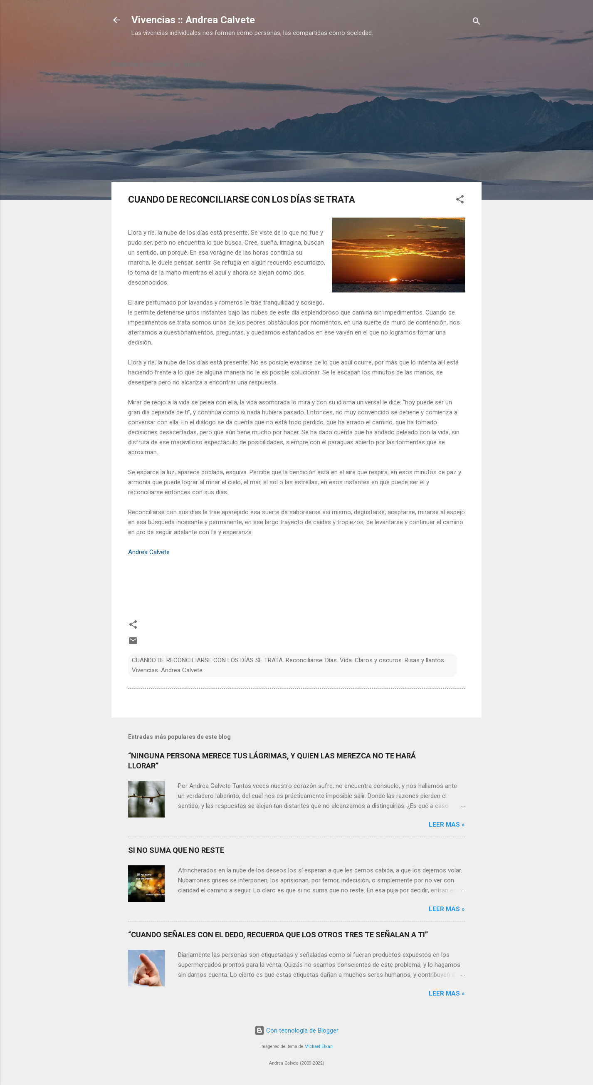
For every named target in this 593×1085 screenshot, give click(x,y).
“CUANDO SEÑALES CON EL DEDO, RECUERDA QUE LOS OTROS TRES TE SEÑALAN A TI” (278, 934)
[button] (460, 200)
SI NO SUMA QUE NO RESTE (176, 850)
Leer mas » (447, 824)
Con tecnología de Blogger (296, 1030)
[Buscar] (477, 22)
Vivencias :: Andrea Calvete (193, 20)
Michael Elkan (318, 1046)
